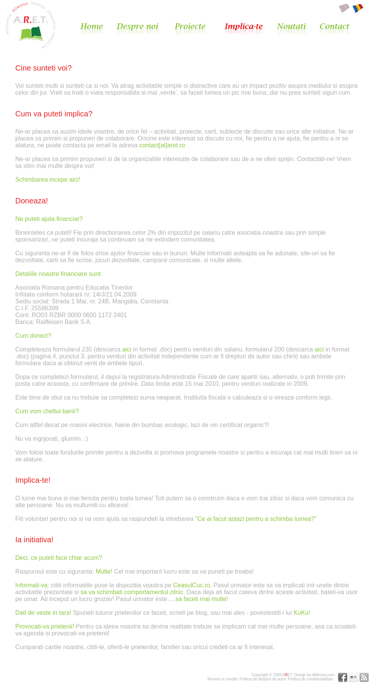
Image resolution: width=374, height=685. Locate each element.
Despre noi (142, 29)
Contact (335, 29)
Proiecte (196, 29)
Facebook (342, 677)
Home (97, 29)
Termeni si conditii (222, 679)
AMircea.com (323, 675)
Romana (357, 9)
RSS (364, 677)
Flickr (353, 677)
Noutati (297, 29)
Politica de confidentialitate (310, 679)
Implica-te (249, 29)
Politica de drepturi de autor (262, 679)
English (345, 9)
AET (287, 675)
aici (126, 349)
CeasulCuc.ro (191, 585)
